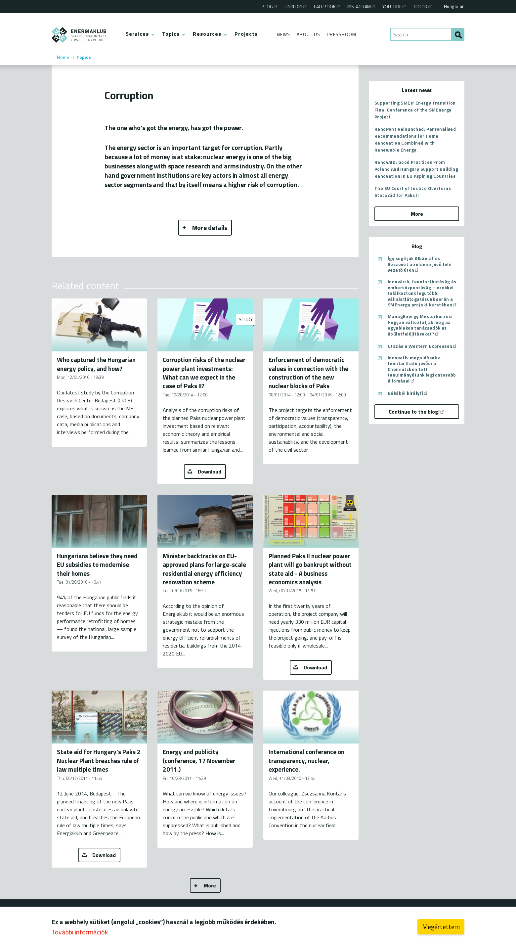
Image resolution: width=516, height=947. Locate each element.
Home (63, 57)
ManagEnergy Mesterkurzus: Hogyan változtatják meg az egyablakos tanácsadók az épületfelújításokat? (420, 325)
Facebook (327, 6)
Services (137, 34)
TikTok (423, 6)
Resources (207, 34)
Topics (171, 34)
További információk (80, 933)
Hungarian (454, 6)
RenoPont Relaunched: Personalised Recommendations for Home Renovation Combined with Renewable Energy (415, 139)
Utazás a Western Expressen (422, 346)
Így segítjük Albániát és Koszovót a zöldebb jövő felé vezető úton (420, 264)
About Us (308, 34)
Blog (270, 6)
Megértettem (441, 928)
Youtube (394, 6)
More (210, 885)
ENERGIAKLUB (79, 35)
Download (209, 471)
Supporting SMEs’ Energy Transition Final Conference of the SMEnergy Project (415, 109)
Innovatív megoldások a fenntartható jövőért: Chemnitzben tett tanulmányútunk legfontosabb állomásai (422, 369)
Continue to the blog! (417, 412)
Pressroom (341, 34)
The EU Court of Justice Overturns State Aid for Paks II (412, 192)
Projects (246, 34)
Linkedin (296, 6)
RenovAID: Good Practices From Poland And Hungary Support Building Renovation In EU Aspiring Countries (416, 168)
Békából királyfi (408, 393)
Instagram (361, 6)
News (283, 34)
